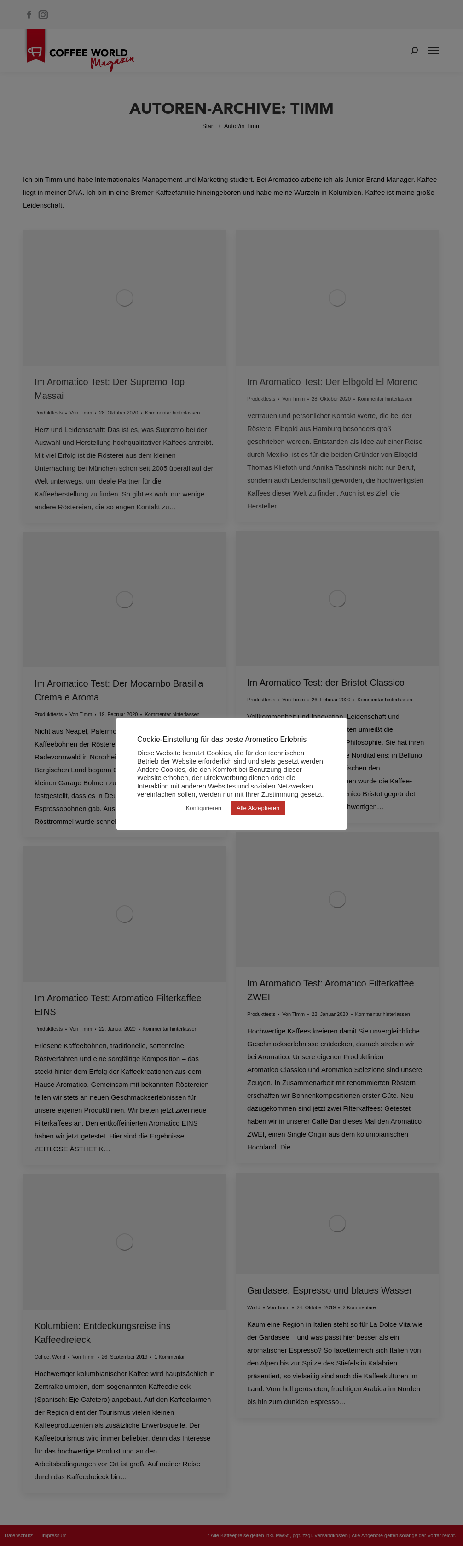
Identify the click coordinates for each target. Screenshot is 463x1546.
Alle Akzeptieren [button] (258, 808)
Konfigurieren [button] (203, 808)
